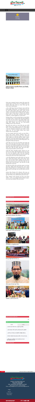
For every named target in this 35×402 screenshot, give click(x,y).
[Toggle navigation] (6, 10)
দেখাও (7, 322)
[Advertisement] (17, 27)
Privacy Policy (9, 394)
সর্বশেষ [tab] (12, 324)
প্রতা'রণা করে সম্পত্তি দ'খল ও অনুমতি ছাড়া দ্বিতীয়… (27, 371)
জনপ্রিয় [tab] (23, 324)
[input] (16, 319)
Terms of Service (9, 393)
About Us (9, 391)
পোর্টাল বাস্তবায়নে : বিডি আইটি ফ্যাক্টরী (24, 400)
